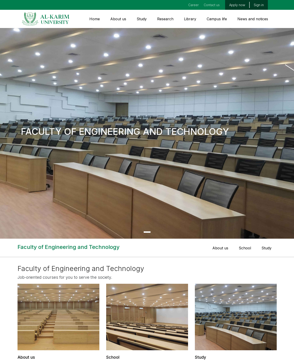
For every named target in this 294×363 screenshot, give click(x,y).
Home (94, 19)
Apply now (237, 5)
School (245, 248)
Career (193, 5)
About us (118, 19)
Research (165, 19)
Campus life (217, 19)
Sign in (259, 5)
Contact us (212, 5)
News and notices (252, 19)
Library (190, 19)
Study (142, 19)
